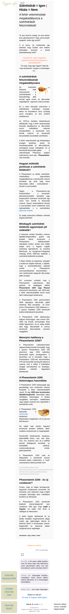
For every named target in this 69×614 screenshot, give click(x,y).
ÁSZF (38, 611)
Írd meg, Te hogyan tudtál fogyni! (34, 597)
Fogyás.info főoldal (26, 609)
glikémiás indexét (26, 211)
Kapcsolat (36, 609)
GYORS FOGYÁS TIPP (9, 592)
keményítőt (23, 414)
